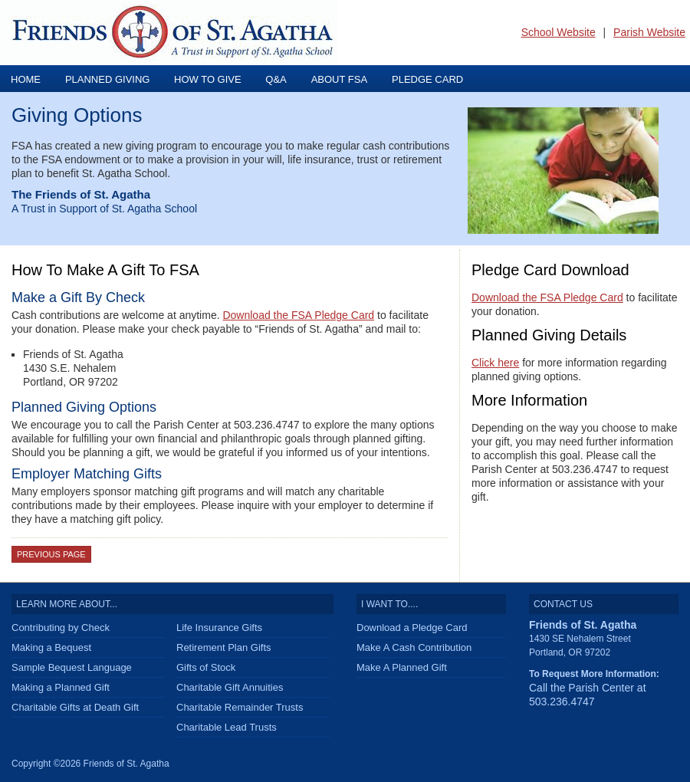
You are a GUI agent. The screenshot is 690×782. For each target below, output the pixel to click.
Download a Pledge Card (412, 627)
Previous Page (51, 554)
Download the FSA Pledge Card (298, 315)
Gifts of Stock (205, 667)
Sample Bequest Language (72, 667)
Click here (495, 362)
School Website (558, 32)
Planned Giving (109, 79)
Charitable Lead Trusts (226, 727)
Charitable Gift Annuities (229, 687)
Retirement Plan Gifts (223, 647)
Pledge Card (427, 79)
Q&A (275, 79)
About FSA (339, 79)
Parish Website (649, 32)
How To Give (209, 79)
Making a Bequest (51, 647)
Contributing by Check (61, 627)
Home (26, 79)
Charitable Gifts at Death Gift (75, 707)
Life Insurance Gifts (219, 627)
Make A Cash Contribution (414, 647)
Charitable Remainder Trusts (239, 707)
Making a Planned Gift (61, 687)
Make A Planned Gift (401, 667)
